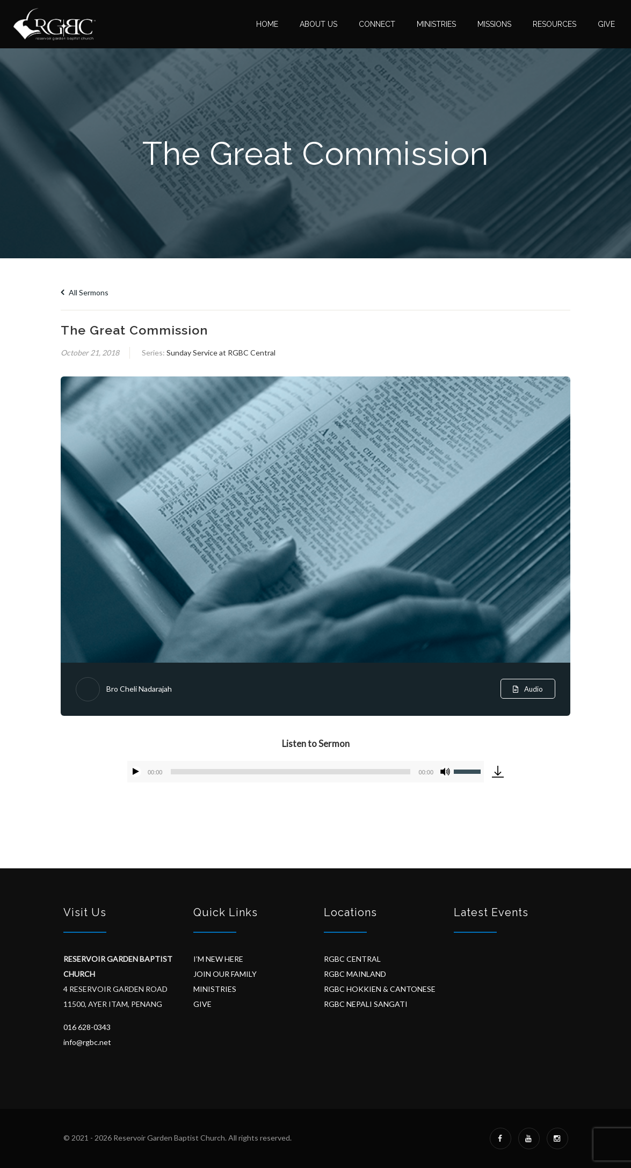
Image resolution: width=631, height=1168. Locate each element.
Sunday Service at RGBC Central (220, 352)
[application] (305, 771)
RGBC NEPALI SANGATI (366, 1004)
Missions (494, 24)
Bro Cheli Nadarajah (139, 688)
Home (267, 24)
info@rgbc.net (87, 1042)
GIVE (202, 1004)
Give (606, 24)
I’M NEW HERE (218, 958)
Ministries (436, 24)
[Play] (135, 771)
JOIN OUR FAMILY (225, 973)
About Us (318, 24)
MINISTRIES (214, 988)
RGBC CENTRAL (352, 958)
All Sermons (84, 292)
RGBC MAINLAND (355, 973)
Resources (554, 24)
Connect (377, 24)
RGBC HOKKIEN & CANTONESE (380, 988)
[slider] (290, 771)
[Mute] (445, 771)
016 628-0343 (87, 1027)
